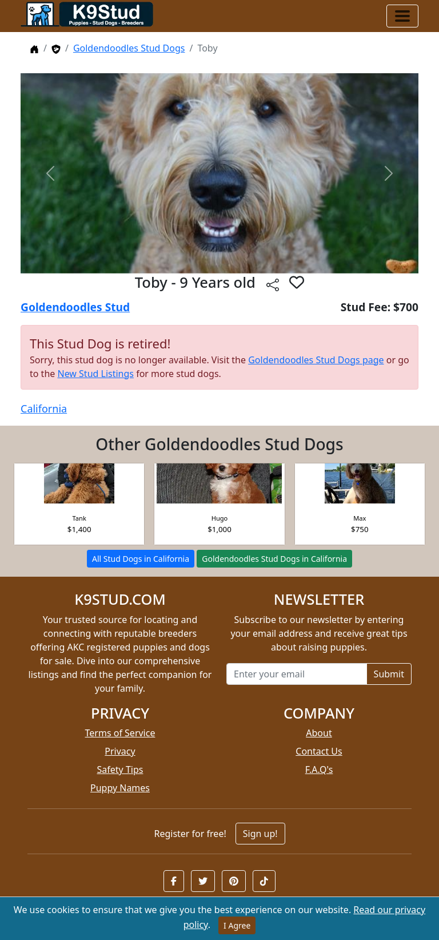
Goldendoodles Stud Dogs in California (274, 558)
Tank (79, 518)
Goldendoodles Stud (75, 307)
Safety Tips (120, 769)
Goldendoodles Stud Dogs (129, 48)
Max (359, 518)
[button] (173, 881)
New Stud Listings (95, 373)
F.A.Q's (319, 769)
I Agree (237, 925)
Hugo (219, 518)
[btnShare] (273, 284)
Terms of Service (120, 733)
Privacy (120, 751)
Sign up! (260, 833)
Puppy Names (120, 788)
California (44, 408)
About (319, 733)
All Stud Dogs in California (140, 558)
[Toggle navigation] (402, 16)
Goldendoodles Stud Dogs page (316, 360)
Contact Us (319, 751)
